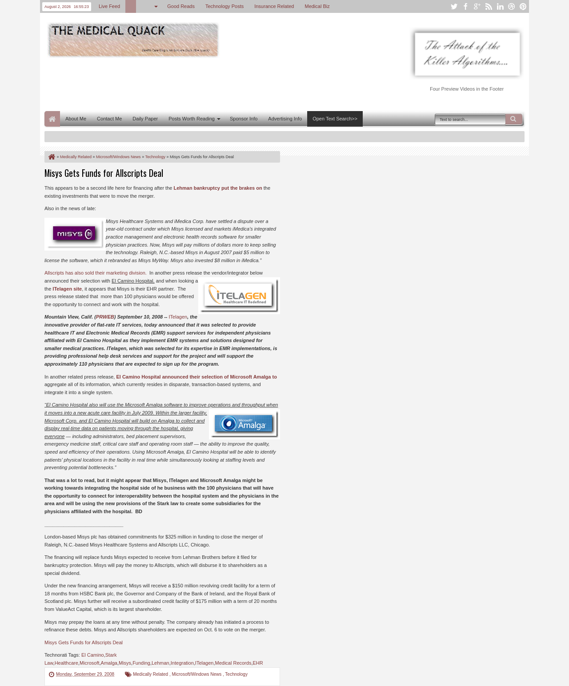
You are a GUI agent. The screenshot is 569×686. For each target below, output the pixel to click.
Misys (125, 663)
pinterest (523, 6)
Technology (236, 674)
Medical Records (233, 663)
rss (488, 6)
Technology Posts (224, 6)
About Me (75, 118)
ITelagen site (67, 288)
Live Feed (109, 6)
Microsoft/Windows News (197, 674)
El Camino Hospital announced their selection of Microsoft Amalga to (196, 376)
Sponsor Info (243, 118)
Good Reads (181, 6)
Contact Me (109, 118)
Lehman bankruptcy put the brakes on (217, 188)
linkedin (500, 6)
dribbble (511, 6)
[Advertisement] (206, 84)
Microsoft (90, 663)
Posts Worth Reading (191, 118)
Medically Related (151, 674)
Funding (141, 663)
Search (513, 119)
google (477, 6)
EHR (257, 663)
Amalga (109, 663)
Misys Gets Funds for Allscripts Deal (103, 172)
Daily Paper (145, 118)
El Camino (92, 655)
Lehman (160, 663)
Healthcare (66, 663)
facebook (465, 6)
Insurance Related (274, 6)
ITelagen (178, 316)
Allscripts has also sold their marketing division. (95, 272)
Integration (182, 663)
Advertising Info (285, 118)
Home (52, 119)
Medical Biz (317, 6)
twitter (454, 6)
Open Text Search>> (335, 118)
